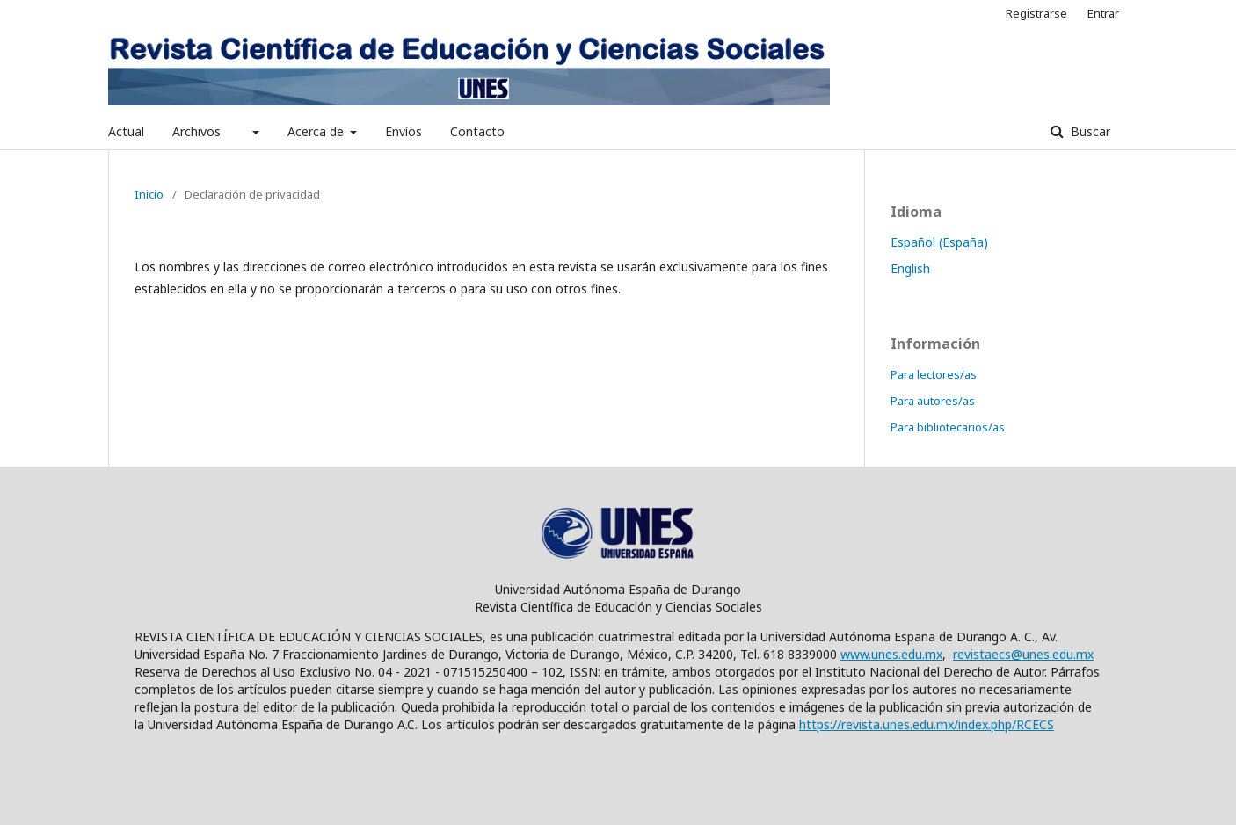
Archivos (196, 131)
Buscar (1088, 131)
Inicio (149, 194)
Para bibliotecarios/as (948, 427)
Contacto (477, 131)
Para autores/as (933, 401)
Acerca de (317, 131)
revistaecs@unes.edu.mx (1023, 654)
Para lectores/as (934, 374)
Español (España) (939, 242)
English (910, 268)
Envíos (403, 131)
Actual (126, 131)
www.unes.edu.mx (891, 654)
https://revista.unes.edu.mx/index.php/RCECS (926, 724)
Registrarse (1036, 13)
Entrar (1103, 13)
